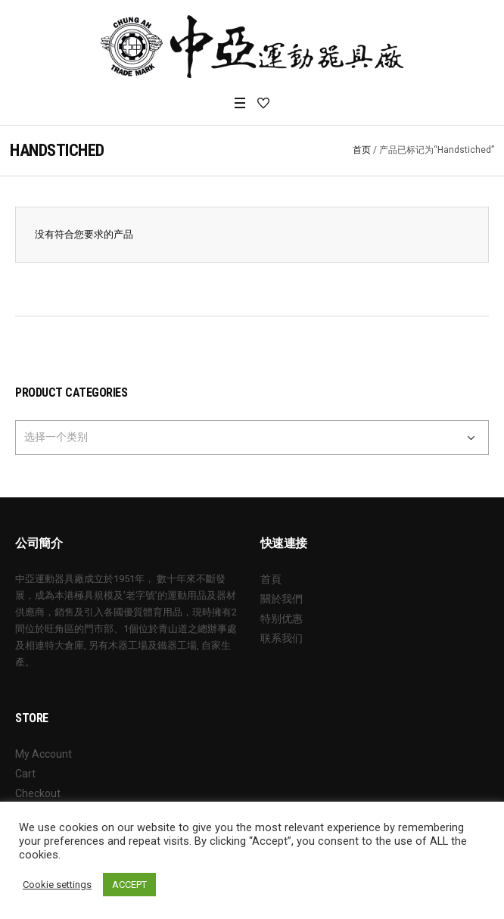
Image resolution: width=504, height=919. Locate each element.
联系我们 (281, 638)
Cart (25, 774)
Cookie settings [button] (57, 884)
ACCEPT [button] (129, 884)
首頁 (271, 579)
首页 (362, 150)
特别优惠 (281, 618)
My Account (43, 754)
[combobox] (252, 437)
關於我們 (281, 599)
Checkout (38, 793)
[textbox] (241, 436)
